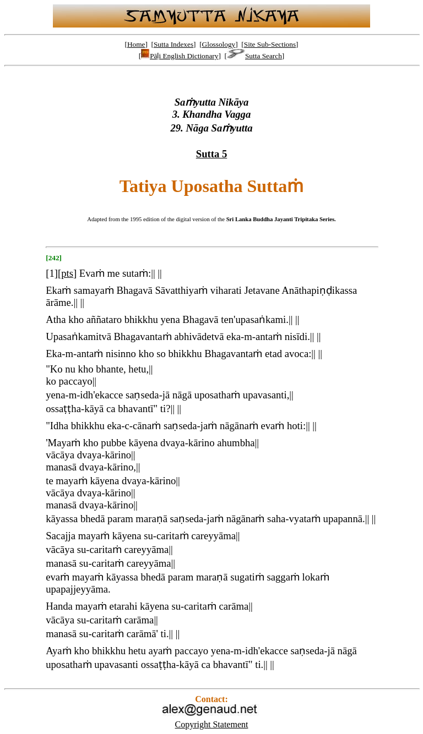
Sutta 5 (211, 154)
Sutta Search (254, 56)
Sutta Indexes (173, 44)
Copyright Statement (211, 724)
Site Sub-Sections (270, 44)
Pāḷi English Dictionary (179, 56)
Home (136, 44)
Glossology (219, 44)
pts (67, 273)
